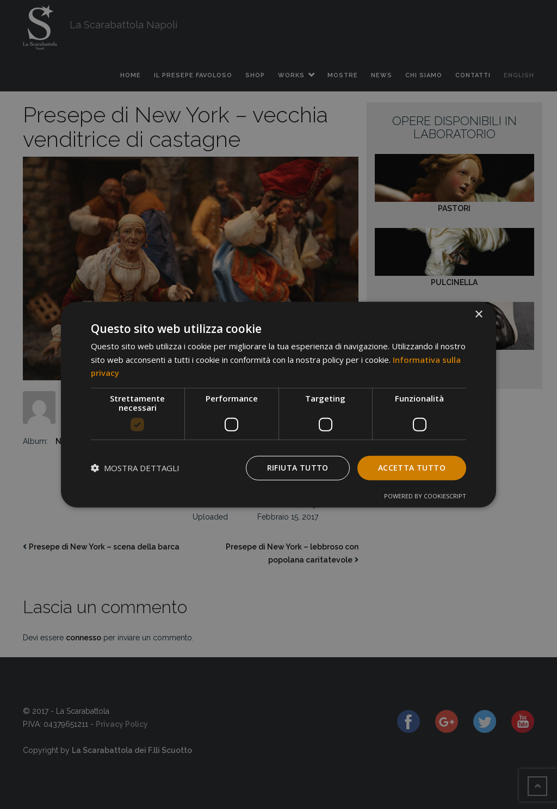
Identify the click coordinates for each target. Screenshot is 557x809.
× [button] (478, 314)
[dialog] (278, 404)
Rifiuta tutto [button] (298, 467)
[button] (135, 468)
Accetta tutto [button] (411, 467)
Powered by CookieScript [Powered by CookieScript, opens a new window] (425, 496)
